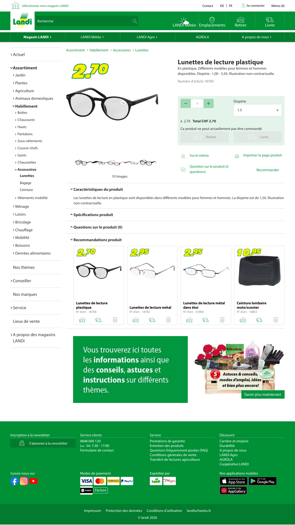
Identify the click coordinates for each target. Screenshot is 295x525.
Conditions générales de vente (173, 455)
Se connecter (255, 5)
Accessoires (27, 169)
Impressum (92, 510)
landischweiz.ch (199, 510)
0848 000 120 (90, 441)
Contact (207, 5)
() (278, 5)
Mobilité (22, 237)
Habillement (26, 106)
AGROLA (202, 37)
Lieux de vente (26, 321)
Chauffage (24, 229)
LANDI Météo (91, 37)
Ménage (22, 206)
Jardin (20, 75)
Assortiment (25, 67)
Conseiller (22, 280)
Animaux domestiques (34, 98)
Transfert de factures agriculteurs (175, 459)
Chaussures (26, 119)
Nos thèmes (24, 267)
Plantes (21, 82)
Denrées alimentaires (33, 253)
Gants (22, 155)
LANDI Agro (146, 37)
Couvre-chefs (28, 148)
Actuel (19, 54)
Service (19, 307)
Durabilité (227, 445)
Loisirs (20, 214)
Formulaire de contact (97, 450)
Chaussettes (27, 162)
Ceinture (26, 190)
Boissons (22, 245)
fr (230, 5)
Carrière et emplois (234, 441)
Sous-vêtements (30, 141)
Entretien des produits (167, 445)
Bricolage (23, 222)
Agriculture (24, 90)
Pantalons (25, 134)
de (222, 5)
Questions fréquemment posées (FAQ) (179, 450)
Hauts (22, 127)
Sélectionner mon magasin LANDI (45, 5)
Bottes (22, 112)
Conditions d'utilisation (164, 510)
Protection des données (124, 510)
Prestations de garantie (167, 441)
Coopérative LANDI (234, 464)
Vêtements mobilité (33, 198)
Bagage (25, 183)
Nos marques (25, 294)
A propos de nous (255, 37)
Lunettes (27, 175)
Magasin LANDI (36, 37)
